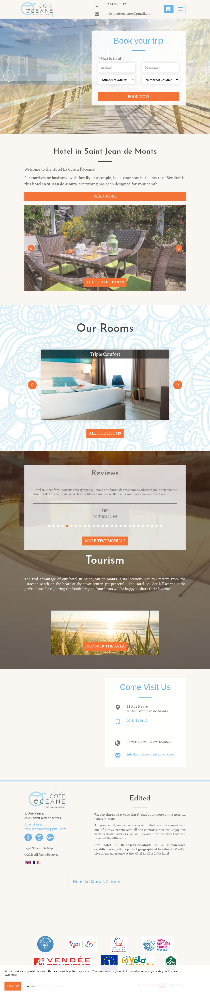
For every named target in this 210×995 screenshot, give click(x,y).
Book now (139, 96)
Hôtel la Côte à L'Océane (96, 881)
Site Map (47, 848)
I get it (13, 986)
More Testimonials (105, 540)
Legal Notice (32, 848)
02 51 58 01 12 (115, 4)
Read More (104, 196)
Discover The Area (105, 646)
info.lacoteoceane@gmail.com (128, 14)
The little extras (105, 281)
